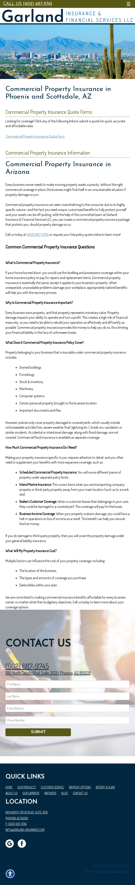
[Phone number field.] (67, 720)
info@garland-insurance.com (24, 830)
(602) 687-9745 (38, 234)
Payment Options (80, 787)
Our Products (26, 787)
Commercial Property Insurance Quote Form (35, 136)
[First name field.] (67, 684)
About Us (11, 793)
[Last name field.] (67, 696)
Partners (50, 793)
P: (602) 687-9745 (16, 824)
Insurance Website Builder (115, 871)
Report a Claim (105, 787)
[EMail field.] (67, 708)
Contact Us (80, 793)
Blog (64, 793)
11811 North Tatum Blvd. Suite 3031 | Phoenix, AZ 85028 (48, 673)
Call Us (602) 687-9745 (27, 4)
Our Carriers (30, 793)
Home (8, 787)
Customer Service (52, 787)
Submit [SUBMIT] (38, 732)
